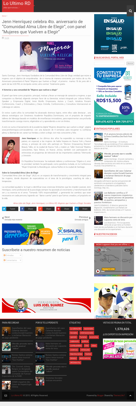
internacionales (86, 333)
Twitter (88, 354)
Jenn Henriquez (38, 203)
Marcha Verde (76, 354)
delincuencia (85, 358)
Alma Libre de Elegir (21, 203)
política (85, 341)
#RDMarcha (75, 362)
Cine (86, 346)
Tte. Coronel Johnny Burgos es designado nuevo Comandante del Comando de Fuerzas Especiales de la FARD (17, 371)
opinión (73, 337)
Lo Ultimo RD (17, 3)
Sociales (87, 203)
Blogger (100, 395)
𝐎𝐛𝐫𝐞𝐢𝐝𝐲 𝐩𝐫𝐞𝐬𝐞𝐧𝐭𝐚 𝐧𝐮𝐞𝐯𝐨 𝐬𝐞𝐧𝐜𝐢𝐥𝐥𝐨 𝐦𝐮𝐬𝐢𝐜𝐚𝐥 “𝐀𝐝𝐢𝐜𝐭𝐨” (118, 154)
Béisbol (73, 358)
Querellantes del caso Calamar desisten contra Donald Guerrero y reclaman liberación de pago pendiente (118, 174)
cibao (94, 346)
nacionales (88, 329)
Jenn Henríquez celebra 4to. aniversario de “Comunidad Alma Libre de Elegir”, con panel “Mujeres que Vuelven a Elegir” (44, 26)
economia (94, 337)
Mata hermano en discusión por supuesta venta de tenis (118, 218)
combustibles (75, 346)
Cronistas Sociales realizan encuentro (54, 379)
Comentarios (10, 260)
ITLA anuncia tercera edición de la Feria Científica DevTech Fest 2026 (118, 136)
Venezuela (85, 350)
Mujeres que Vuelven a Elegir (70, 203)
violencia (74, 350)
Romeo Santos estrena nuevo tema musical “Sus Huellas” (22, 357)
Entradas (9, 255)
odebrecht (74, 341)
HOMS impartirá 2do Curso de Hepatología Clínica (21, 384)
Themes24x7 (119, 395)
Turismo (83, 337)
